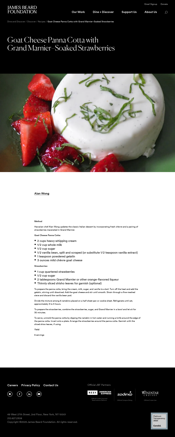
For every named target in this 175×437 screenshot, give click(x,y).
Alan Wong (41, 193)
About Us (150, 12)
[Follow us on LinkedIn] (29, 394)
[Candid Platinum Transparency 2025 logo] (159, 429)
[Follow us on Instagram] (10, 394)
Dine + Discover (103, 12)
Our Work (78, 12)
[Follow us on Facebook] (19, 394)
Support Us (129, 12)
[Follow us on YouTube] (39, 394)
